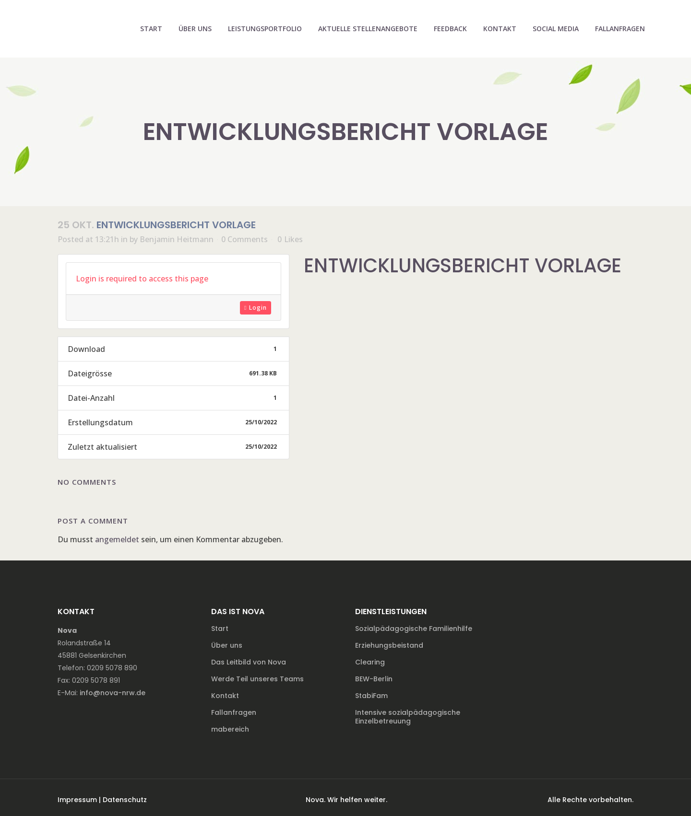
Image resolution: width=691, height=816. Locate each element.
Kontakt (225, 695)
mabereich (230, 729)
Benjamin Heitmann (177, 239)
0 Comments (244, 239)
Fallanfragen (233, 712)
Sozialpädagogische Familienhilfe (413, 628)
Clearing (370, 662)
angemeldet (117, 539)
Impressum (77, 799)
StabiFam (371, 695)
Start (219, 628)
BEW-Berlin (374, 679)
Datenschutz (125, 799)
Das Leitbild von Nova (248, 662)
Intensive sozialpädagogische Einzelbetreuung (407, 716)
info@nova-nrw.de (112, 693)
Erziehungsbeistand (389, 645)
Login (255, 307)
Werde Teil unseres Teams (257, 679)
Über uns (226, 645)
